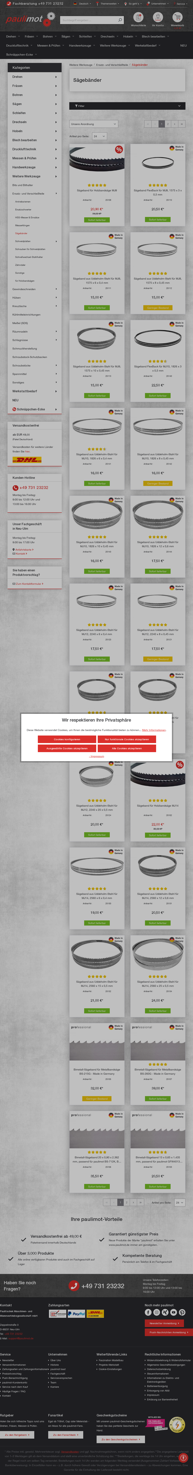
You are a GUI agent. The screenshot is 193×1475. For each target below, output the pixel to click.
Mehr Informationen (154, 730)
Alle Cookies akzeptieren (127, 748)
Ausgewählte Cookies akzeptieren (67, 748)
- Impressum (96, 756)
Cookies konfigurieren (67, 739)
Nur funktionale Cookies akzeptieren (127, 739)
